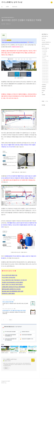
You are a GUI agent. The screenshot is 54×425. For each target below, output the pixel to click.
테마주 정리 (14, 6)
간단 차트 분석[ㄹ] (45, 67)
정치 (42, 92)
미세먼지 (43, 90)
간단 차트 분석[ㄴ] (45, 64)
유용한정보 (44, 86)
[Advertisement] (19, 226)
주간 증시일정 (44, 51)
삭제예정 (43, 94)
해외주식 (43, 57)
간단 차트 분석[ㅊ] (45, 76)
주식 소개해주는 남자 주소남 (11, 2)
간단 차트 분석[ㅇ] (45, 73)
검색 (49, 2)
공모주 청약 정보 (45, 44)
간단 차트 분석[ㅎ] (45, 82)
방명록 (7, 6)
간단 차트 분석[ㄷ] (45, 65)
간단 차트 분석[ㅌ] (45, 79)
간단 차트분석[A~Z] (45, 60)
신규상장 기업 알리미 (46, 42)
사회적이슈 (44, 88)
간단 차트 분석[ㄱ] (45, 62)
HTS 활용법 (44, 53)
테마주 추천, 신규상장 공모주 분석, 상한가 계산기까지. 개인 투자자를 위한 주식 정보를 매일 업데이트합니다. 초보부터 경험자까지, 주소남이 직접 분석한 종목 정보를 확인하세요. (17, 404)
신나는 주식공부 (45, 48)
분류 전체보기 (45, 34)
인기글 (46, 101)
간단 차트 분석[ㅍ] (45, 81)
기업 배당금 (44, 54)
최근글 (43, 101)
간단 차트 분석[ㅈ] (45, 74)
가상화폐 (44, 84)
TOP (52, 421)
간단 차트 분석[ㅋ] (45, 78)
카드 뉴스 (43, 46)
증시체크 (44, 38)
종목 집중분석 (45, 56)
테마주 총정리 (45, 36)
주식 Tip (43, 40)
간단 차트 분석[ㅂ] (45, 70)
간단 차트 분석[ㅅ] (45, 71)
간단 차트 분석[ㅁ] (45, 68)
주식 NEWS (44, 59)
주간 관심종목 (44, 49)
